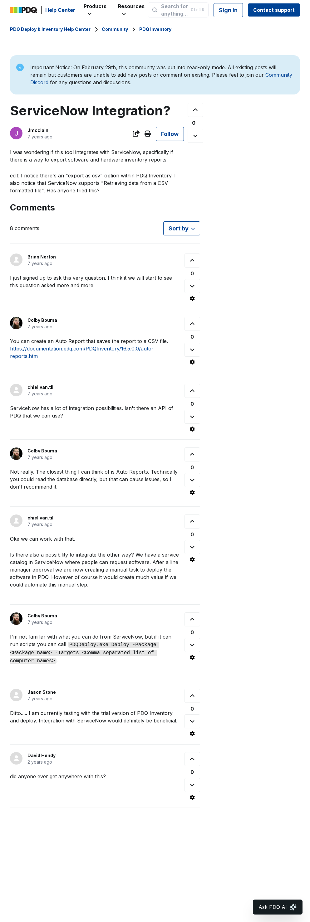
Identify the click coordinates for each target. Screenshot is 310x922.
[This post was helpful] (195, 110)
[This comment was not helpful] (192, 286)
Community (115, 29)
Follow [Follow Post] (170, 134)
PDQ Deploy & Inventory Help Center (50, 29)
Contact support (274, 10)
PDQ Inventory (155, 29)
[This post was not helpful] (195, 136)
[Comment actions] (192, 298)
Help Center (60, 10)
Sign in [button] (228, 10)
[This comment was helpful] (192, 260)
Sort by (179, 228)
